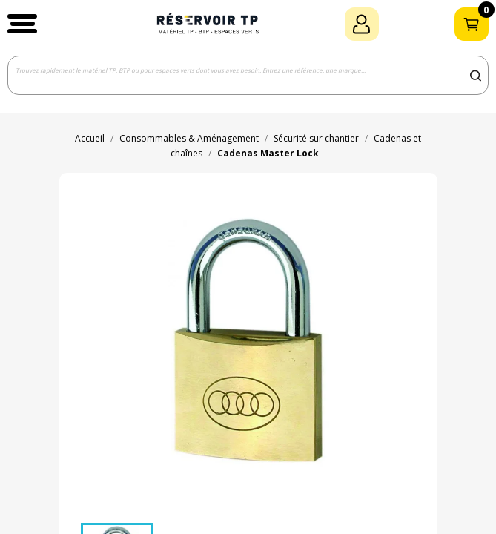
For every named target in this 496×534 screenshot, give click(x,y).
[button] (22, 23)
